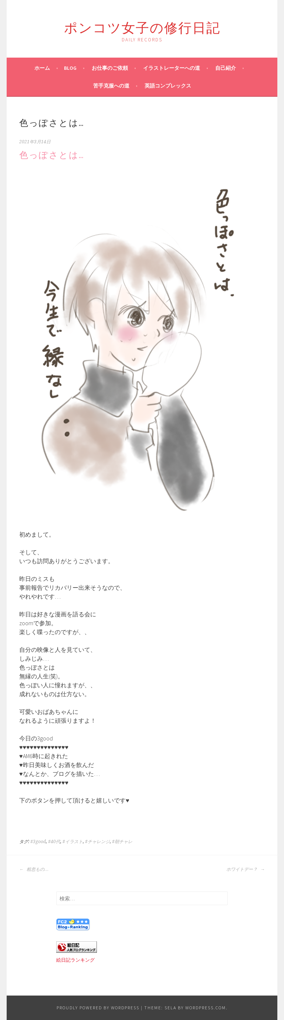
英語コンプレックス (168, 85)
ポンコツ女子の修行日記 (142, 26)
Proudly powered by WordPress (98, 1007)
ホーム (42, 68)
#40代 (54, 841)
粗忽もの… (33, 869)
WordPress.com (205, 1007)
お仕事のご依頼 (110, 68)
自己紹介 (225, 68)
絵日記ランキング (75, 960)
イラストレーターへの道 (171, 68)
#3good (38, 841)
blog (70, 68)
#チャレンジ (97, 841)
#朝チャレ (122, 841)
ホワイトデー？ (245, 869)
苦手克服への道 (111, 85)
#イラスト (72, 841)
